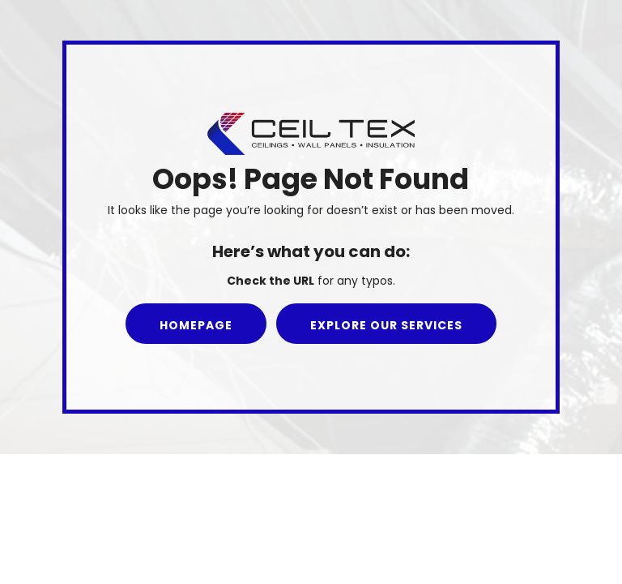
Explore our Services (386, 325)
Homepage (196, 325)
